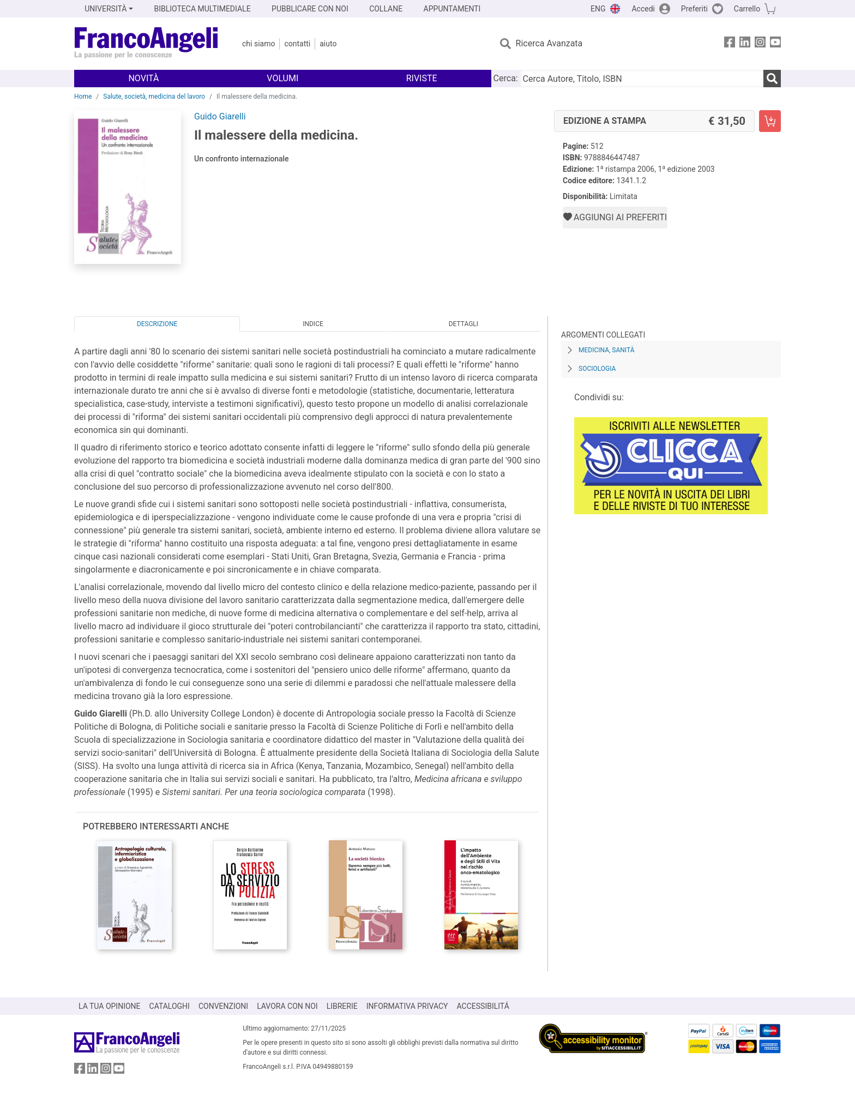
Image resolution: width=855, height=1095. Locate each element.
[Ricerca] (772, 78)
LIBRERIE (342, 1006)
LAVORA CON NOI (287, 1006)
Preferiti (694, 8)
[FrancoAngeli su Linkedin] (744, 44)
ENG (598, 8)
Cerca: (505, 78)
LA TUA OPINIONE (110, 1006)
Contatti (297, 43)
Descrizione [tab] (157, 324)
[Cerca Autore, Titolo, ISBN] (641, 78)
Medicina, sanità (606, 350)
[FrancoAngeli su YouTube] (775, 44)
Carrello (747, 8)
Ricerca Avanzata (549, 43)
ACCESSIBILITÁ (483, 1006)
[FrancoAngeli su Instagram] (760, 44)
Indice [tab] (313, 324)
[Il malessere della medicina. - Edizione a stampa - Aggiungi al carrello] (770, 121)
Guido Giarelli (220, 116)
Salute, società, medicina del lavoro (154, 96)
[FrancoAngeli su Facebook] (729, 44)
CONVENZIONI (223, 1006)
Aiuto (328, 43)
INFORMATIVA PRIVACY (407, 1006)
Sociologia (597, 368)
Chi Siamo (258, 43)
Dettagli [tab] (463, 324)
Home (83, 96)
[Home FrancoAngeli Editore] (146, 43)
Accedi (643, 8)
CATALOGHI (169, 1006)
